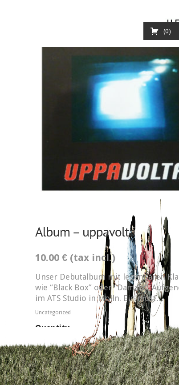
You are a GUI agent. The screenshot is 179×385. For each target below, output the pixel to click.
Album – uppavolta (85, 231)
